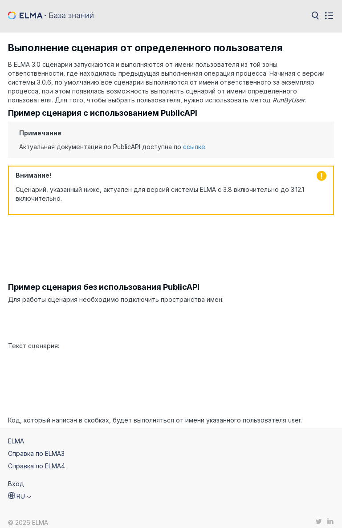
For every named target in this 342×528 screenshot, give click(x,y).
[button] (19, 488)
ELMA (16, 433)
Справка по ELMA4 (36, 458)
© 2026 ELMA (28, 515)
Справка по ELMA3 (36, 446)
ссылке (194, 146)
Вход (16, 476)
